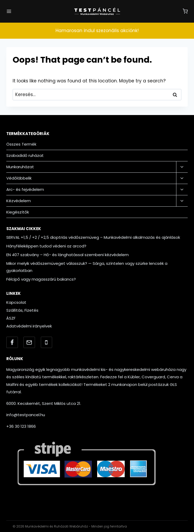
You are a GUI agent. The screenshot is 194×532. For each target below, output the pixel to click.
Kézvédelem (18, 200)
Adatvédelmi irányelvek (29, 326)
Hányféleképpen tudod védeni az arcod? (46, 246)
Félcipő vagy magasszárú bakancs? (41, 279)
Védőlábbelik (19, 178)
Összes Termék (21, 144)
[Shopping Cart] (185, 11)
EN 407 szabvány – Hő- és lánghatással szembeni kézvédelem (67, 254)
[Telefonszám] (46, 342)
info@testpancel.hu (25, 414)
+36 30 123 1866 (21, 426)
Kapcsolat (16, 302)
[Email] (29, 342)
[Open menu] (9, 11)
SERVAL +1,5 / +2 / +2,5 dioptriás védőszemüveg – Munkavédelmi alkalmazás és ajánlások (93, 237)
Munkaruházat (20, 167)
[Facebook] (12, 342)
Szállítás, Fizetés (22, 310)
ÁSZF (11, 318)
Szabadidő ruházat (25, 155)
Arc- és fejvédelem (25, 189)
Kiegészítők (17, 212)
